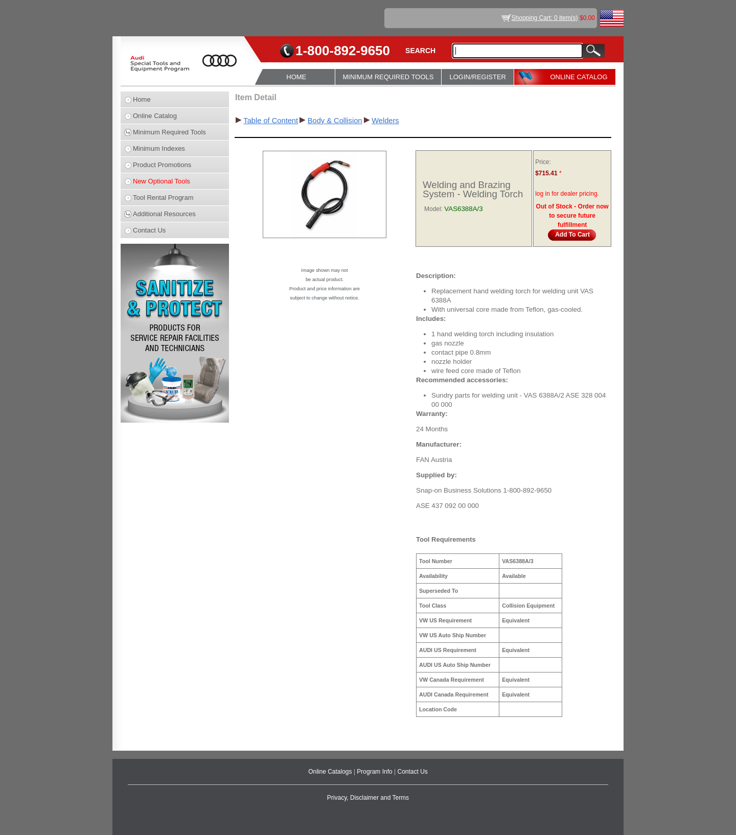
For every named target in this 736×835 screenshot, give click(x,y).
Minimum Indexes (159, 148)
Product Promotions (162, 165)
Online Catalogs (331, 771)
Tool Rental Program (163, 197)
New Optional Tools (161, 181)
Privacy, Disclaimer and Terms (368, 797)
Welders (385, 121)
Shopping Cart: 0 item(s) (545, 17)
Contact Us (149, 230)
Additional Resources (164, 214)
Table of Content (270, 121)
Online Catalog (155, 116)
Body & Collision (335, 121)
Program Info (375, 771)
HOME (296, 77)
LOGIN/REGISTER (477, 77)
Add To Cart (572, 234)
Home (142, 99)
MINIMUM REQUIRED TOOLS (388, 77)
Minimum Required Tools (169, 132)
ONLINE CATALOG (578, 77)
